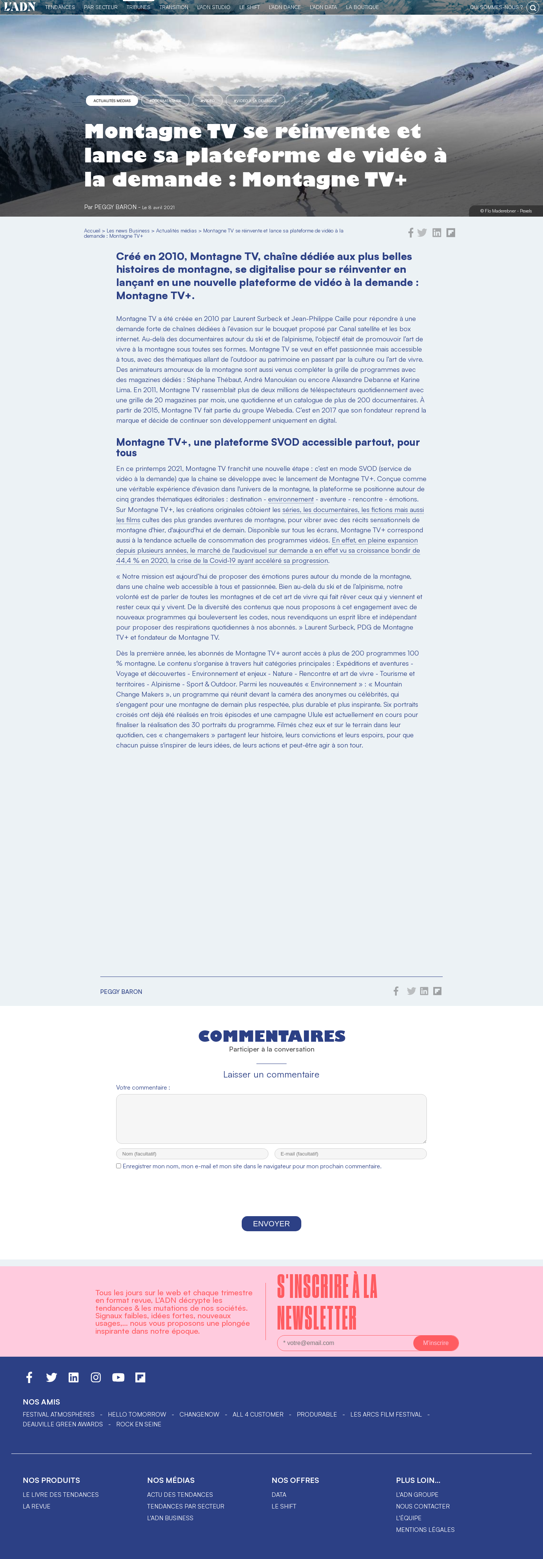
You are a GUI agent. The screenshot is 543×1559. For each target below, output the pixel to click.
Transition (174, 7)
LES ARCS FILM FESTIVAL (386, 1414)
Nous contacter (423, 1506)
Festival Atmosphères (59, 1414)
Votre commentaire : (143, 1087)
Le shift (284, 1506)
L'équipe (409, 1518)
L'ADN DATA (323, 7)
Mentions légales (425, 1529)
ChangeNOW (199, 1414)
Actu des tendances (180, 1494)
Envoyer (271, 1230)
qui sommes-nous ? (496, 7)
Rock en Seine (138, 1424)
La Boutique (362, 7)
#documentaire (165, 100)
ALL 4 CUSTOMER (258, 1414)
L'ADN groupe (417, 1494)
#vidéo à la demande (255, 100)
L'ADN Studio (213, 7)
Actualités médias (112, 100)
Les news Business (128, 230)
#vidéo (208, 100)
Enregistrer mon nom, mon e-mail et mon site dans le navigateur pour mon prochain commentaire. (252, 1173)
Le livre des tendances (61, 1494)
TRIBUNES (138, 7)
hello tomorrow (137, 1414)
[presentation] (271, 1202)
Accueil (92, 230)
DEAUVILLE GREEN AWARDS (63, 1424)
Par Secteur (101, 7)
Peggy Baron (115, 207)
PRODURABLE (317, 1414)
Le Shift (249, 7)
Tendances (60, 7)
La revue (37, 1506)
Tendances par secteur (185, 1506)
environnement (291, 499)
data (279, 1494)
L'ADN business (170, 1518)
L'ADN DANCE (285, 7)
